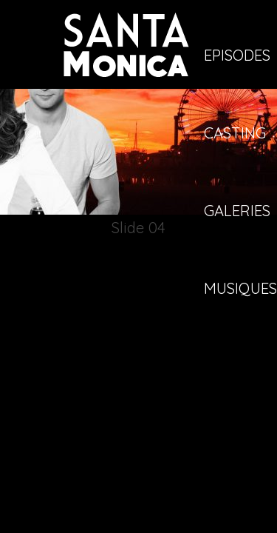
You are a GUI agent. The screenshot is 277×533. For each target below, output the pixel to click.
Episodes (237, 56)
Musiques (240, 289)
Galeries (237, 212)
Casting (235, 134)
